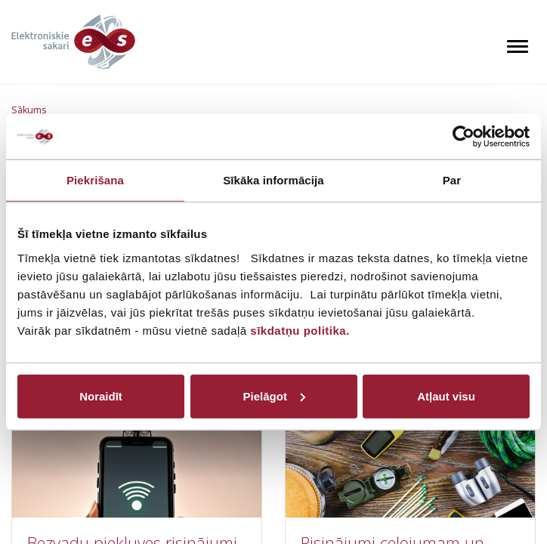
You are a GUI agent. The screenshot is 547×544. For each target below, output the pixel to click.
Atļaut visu (446, 395)
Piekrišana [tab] (95, 180)
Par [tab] (452, 180)
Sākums (29, 110)
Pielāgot (274, 395)
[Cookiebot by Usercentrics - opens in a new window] (463, 136)
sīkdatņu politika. (300, 329)
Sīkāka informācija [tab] (273, 180)
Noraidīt (100, 395)
